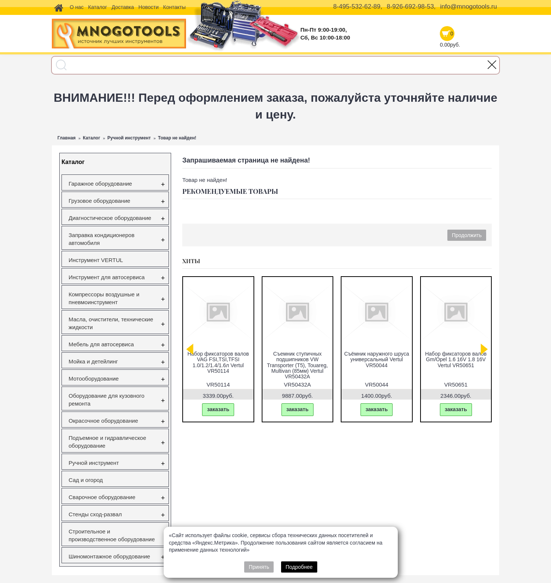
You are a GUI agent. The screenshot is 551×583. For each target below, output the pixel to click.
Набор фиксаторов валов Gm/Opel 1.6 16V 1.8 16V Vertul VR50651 (456, 359)
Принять (259, 567)
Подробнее (299, 567)
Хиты (191, 261)
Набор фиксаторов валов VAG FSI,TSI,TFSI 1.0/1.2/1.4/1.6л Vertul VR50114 (218, 362)
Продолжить (467, 235)
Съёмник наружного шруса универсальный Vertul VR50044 (376, 359)
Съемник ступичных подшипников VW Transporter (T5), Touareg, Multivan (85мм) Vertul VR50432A (297, 365)
